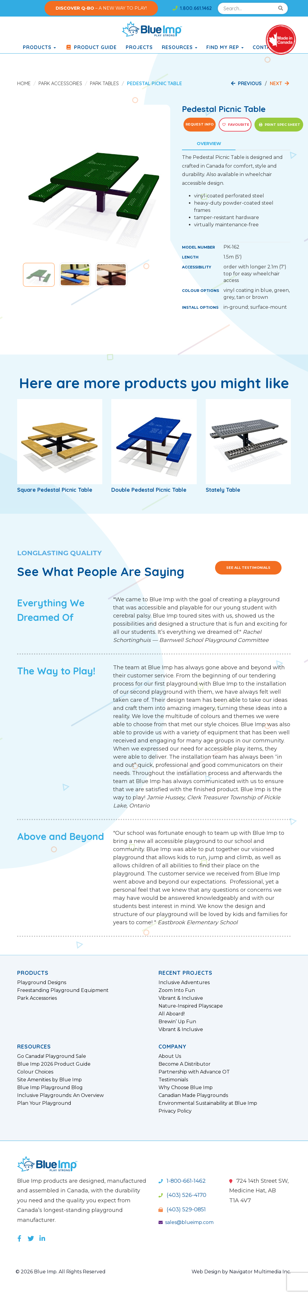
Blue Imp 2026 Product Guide (54, 1064)
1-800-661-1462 (182, 1181)
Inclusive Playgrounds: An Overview (60, 1095)
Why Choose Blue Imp (186, 1087)
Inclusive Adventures (184, 982)
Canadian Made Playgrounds (193, 1095)
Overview (209, 143)
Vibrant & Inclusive (181, 998)
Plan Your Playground (44, 1103)
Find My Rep (225, 47)
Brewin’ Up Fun (177, 1021)
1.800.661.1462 (192, 8)
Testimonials (173, 1079)
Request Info (200, 124)
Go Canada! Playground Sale (51, 1056)
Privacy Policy (175, 1111)
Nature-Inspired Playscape (191, 1006)
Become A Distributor (185, 1064)
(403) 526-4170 (182, 1195)
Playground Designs (41, 982)
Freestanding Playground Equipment (63, 990)
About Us (170, 1056)
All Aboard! (172, 1014)
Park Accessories (60, 83)
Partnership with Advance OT (194, 1072)
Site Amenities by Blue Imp (49, 1079)
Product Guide (91, 47)
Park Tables (104, 83)
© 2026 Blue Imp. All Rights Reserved (61, 1272)
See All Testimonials (248, 567)
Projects (139, 47)
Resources (179, 47)
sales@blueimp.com (186, 1222)
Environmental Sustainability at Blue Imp (208, 1103)
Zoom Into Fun (177, 990)
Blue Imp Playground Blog (50, 1087)
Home (24, 83)
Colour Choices (35, 1072)
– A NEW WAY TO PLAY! (101, 8)
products (39, 47)
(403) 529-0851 (182, 1209)
